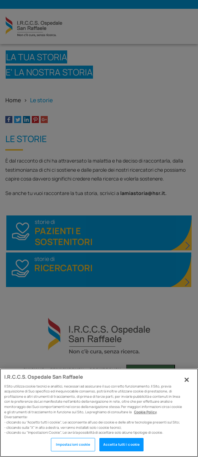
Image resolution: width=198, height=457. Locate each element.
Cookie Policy (145, 412)
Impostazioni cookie (73, 444)
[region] (99, 412)
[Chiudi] (186, 380)
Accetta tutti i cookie (121, 444)
